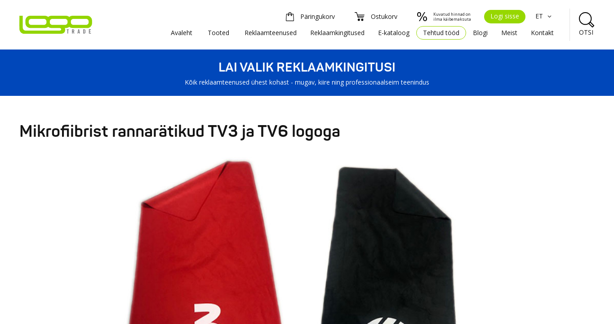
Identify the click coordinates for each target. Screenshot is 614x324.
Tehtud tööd (441, 32)
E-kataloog (393, 32)
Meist (509, 32)
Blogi (480, 32)
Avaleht (181, 32)
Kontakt (542, 32)
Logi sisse (504, 16)
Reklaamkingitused (337, 32)
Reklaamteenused (271, 32)
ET (544, 16)
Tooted (218, 32)
